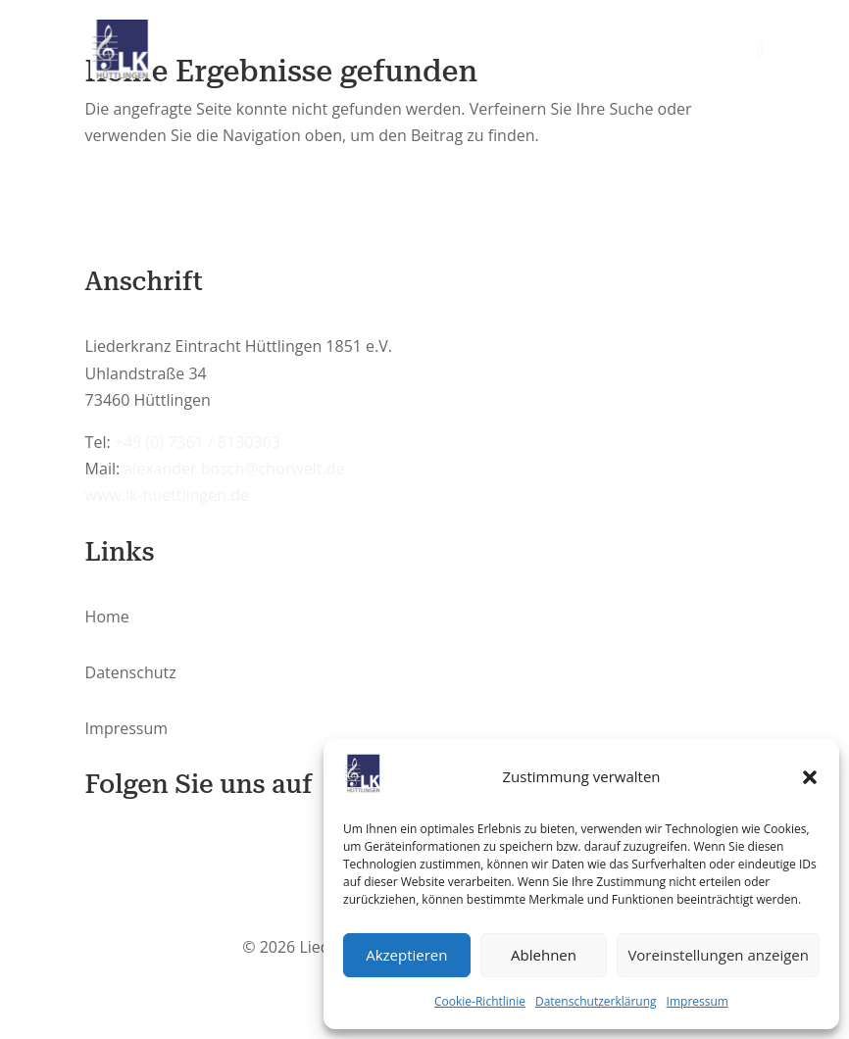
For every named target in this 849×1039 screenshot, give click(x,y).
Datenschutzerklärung (596, 1001)
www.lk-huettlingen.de (167, 495)
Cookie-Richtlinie (479, 1001)
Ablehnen (543, 955)
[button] (810, 777)
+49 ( (197, 442)
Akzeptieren (406, 955)
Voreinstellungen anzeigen (718, 955)
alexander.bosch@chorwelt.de (234, 468)
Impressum (697, 1001)
